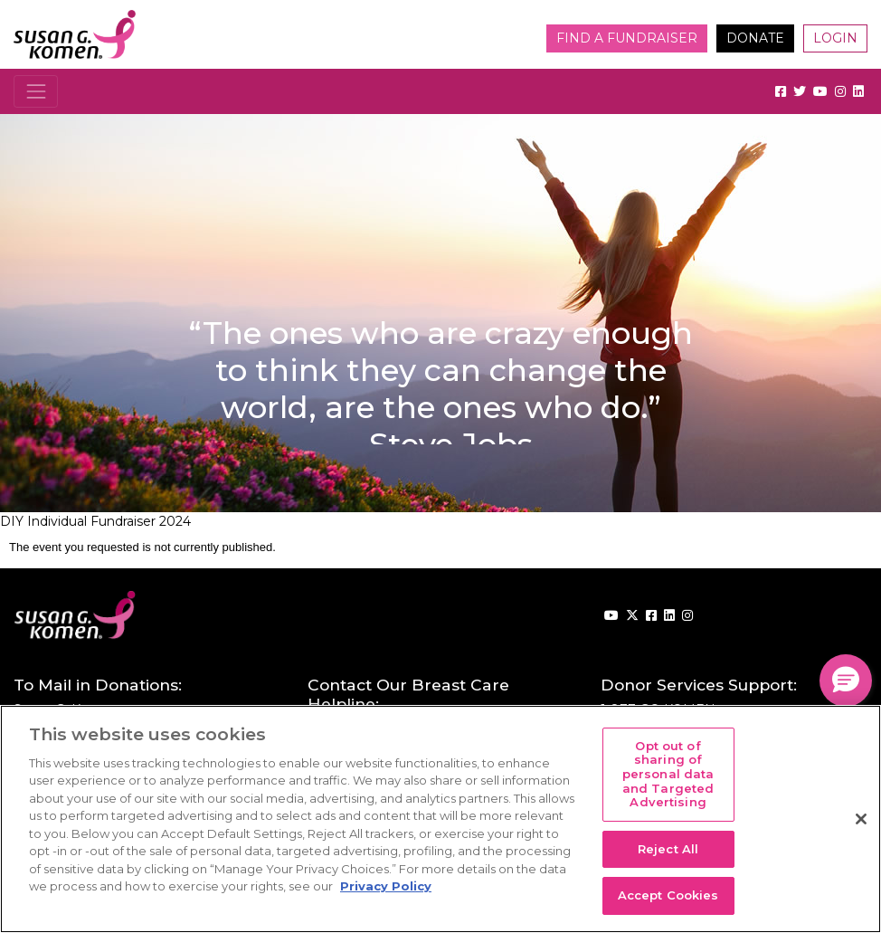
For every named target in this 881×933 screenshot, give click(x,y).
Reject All (668, 849)
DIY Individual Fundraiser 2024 (95, 521)
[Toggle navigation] (36, 91)
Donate (755, 38)
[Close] (861, 819)
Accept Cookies (668, 895)
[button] (845, 680)
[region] (440, 819)
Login (835, 38)
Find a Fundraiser (626, 38)
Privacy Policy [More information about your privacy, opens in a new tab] (385, 886)
